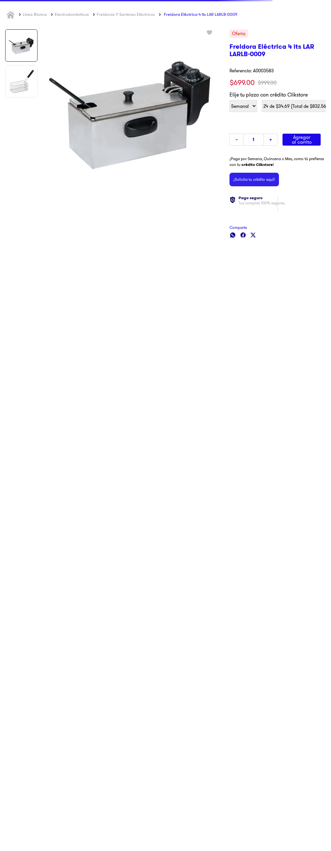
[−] (236, 140)
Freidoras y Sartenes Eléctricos (126, 14)
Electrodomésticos (72, 14)
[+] (270, 140)
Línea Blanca (35, 14)
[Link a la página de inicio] (11, 14)
